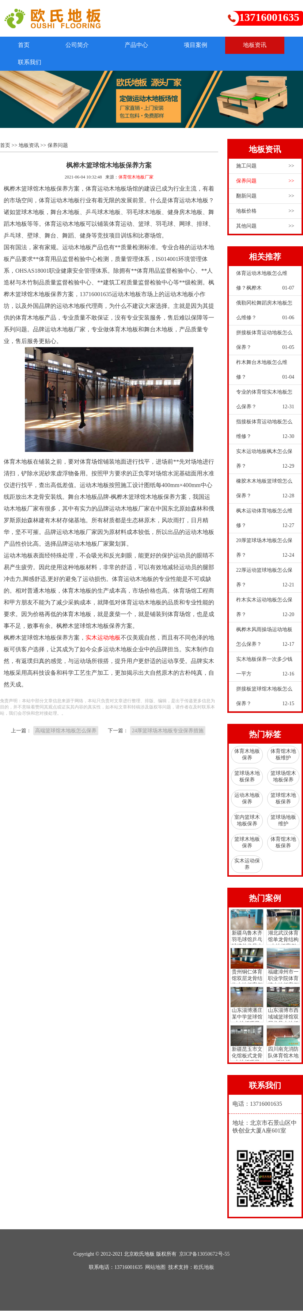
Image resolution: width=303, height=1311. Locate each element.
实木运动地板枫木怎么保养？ (265, 461)
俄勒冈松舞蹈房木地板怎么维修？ (265, 312)
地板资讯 (258, 45)
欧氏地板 (204, 1267)
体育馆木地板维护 (283, 754)
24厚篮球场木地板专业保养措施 (168, 731)
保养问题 (58, 145)
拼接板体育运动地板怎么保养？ (265, 342)
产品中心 (138, 45)
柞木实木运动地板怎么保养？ (265, 609)
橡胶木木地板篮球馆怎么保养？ (265, 490)
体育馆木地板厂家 (136, 177)
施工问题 (265, 166)
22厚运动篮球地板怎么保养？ (265, 579)
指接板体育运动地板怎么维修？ (265, 431)
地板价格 (265, 211)
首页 (24, 45)
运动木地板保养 (247, 798)
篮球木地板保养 (247, 842)
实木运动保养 (247, 864)
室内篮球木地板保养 (247, 820)
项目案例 (198, 45)
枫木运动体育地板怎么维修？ (265, 520)
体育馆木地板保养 (283, 842)
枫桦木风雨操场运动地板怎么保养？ (265, 639)
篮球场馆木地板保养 (283, 776)
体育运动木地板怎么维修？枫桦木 (265, 282)
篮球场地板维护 (283, 820)
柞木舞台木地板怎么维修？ (265, 372)
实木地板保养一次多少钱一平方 (265, 668)
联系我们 (30, 62)
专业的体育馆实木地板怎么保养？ (265, 401)
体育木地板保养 (247, 754)
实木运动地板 (103, 638)
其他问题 (265, 226)
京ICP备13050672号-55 (204, 1254)
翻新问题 (265, 196)
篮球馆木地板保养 (283, 798)
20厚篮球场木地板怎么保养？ (265, 550)
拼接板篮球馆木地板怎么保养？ (265, 698)
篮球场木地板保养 (247, 776)
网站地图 (155, 1267)
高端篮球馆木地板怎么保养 (65, 731)
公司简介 (78, 45)
